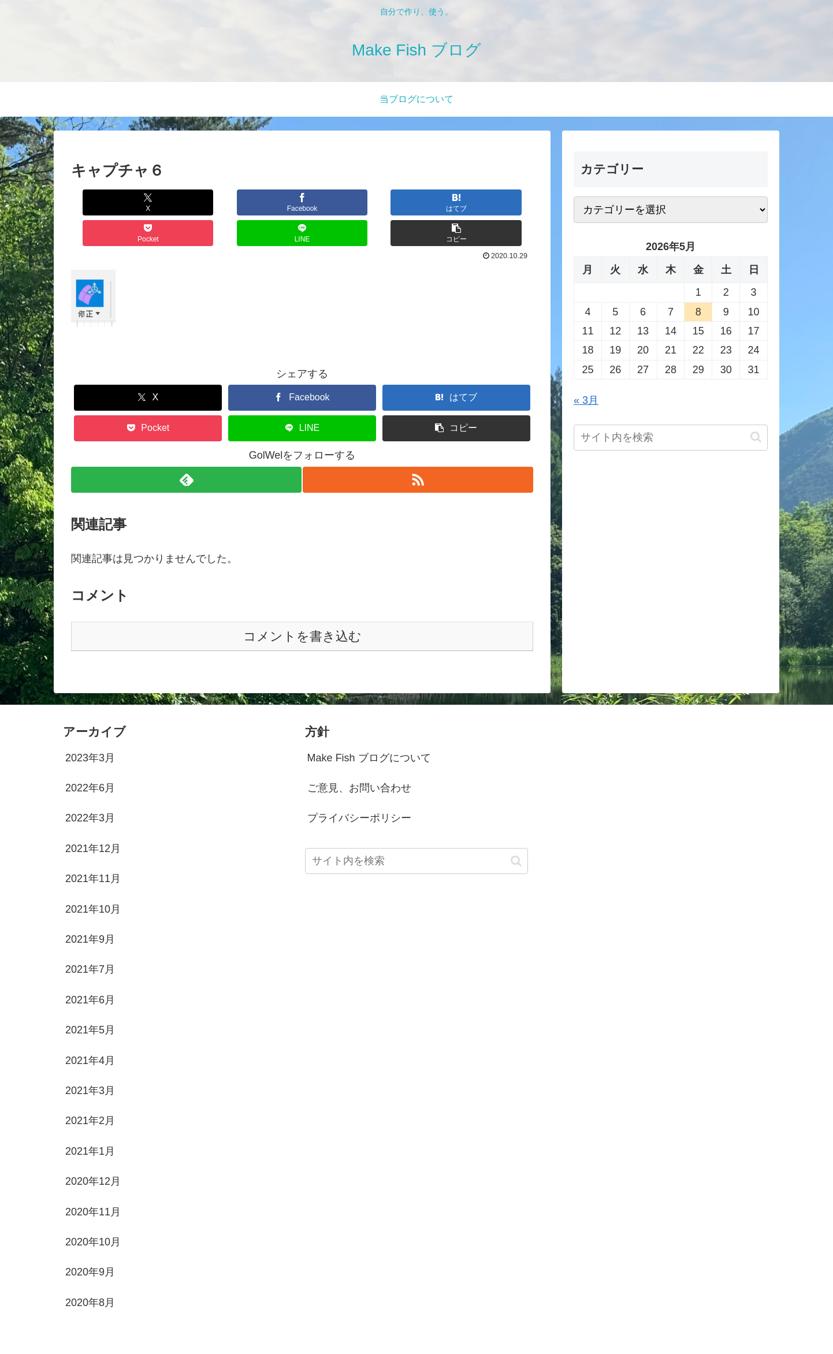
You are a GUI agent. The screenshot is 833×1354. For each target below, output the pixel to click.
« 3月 (586, 400)
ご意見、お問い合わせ (359, 757)
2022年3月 (90, 787)
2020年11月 (93, 1181)
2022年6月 (90, 757)
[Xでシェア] (110, 202)
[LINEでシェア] (418, 202)
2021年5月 (90, 999)
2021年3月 (90, 1060)
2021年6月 (90, 969)
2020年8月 (90, 1272)
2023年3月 (90, 727)
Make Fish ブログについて (369, 727)
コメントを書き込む (302, 605)
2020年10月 (93, 1211)
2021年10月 (93, 878)
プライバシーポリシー (359, 787)
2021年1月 (90, 1120)
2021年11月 (93, 848)
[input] (671, 438)
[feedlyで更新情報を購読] (185, 449)
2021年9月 (90, 908)
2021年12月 (93, 818)
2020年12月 (93, 1150)
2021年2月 (90, 1090)
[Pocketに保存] (341, 202)
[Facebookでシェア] (187, 202)
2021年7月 (90, 938)
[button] (494, 202)
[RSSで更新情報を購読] (418, 449)
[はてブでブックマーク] (263, 202)
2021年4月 (90, 1030)
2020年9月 (90, 1241)
